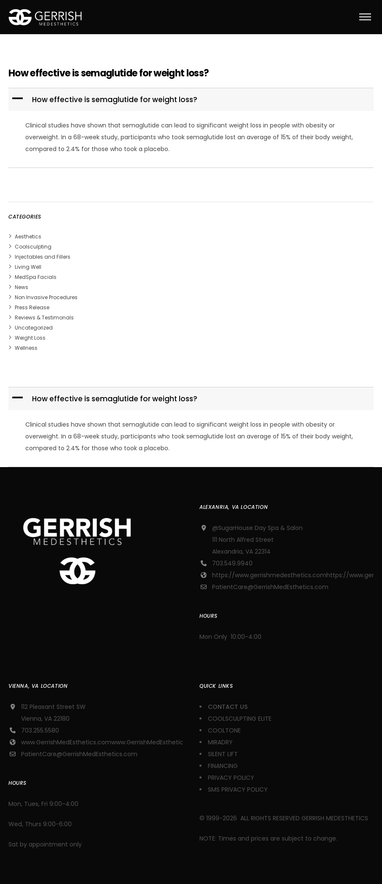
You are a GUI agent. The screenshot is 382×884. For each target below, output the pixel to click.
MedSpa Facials (35, 277)
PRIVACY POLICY (231, 777)
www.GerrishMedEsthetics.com (66, 742)
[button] (192, 100)
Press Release (32, 307)
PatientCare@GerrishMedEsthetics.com (270, 587)
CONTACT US (228, 707)
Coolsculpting (33, 246)
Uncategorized (34, 327)
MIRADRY (220, 742)
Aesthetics (28, 236)
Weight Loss (30, 337)
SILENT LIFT (223, 754)
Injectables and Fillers (42, 256)
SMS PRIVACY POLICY (238, 789)
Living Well (28, 266)
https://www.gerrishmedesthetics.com (269, 575)
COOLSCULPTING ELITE (240, 718)
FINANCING (223, 766)
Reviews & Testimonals (44, 317)
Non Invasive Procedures (46, 297)
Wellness (26, 347)
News (21, 287)
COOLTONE (224, 730)
